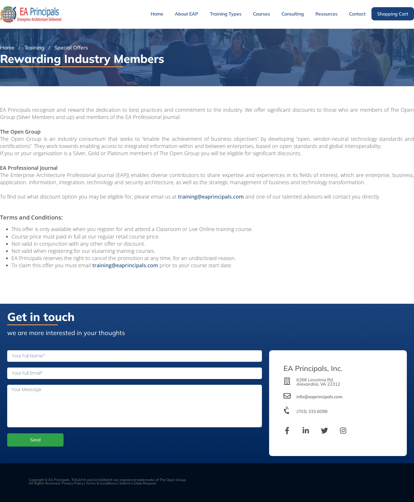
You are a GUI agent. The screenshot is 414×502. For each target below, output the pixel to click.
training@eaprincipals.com (211, 196)
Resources (326, 14)
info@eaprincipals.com (319, 396)
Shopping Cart (392, 14)
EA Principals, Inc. (312, 368)
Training (34, 47)
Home (157, 14)
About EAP (186, 14)
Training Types (225, 14)
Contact (357, 14)
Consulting (292, 14)
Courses (261, 14)
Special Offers (71, 47)
